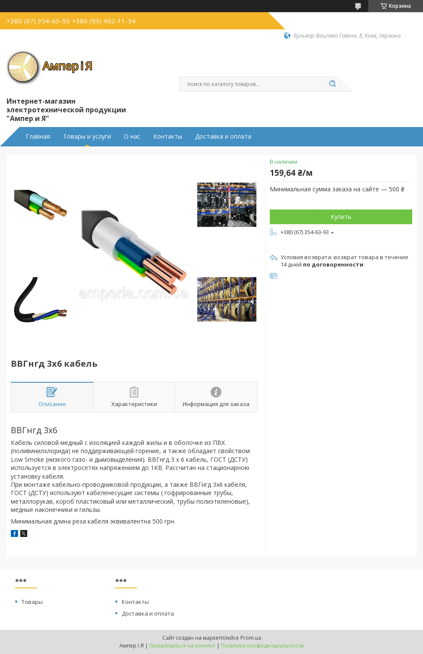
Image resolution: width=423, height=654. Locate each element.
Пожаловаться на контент (182, 645)
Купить (341, 217)
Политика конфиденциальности (262, 645)
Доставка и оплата (223, 136)
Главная (38, 136)
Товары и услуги (87, 136)
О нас (132, 136)
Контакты (167, 136)
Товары (32, 602)
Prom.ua (250, 637)
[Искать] (332, 84)
